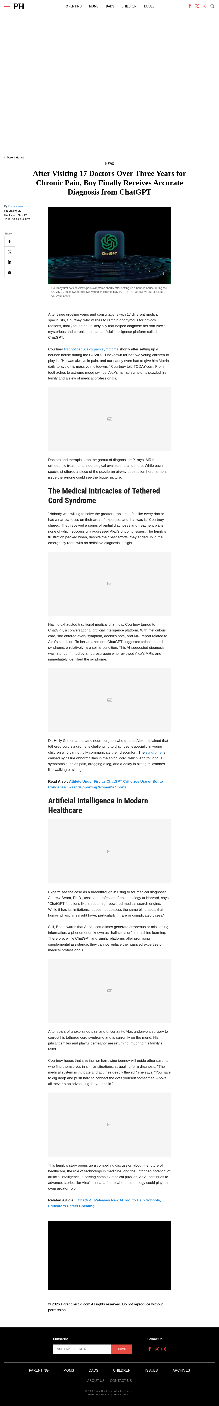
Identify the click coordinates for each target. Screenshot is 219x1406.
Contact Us (121, 1381)
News (109, 164)
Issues (149, 6)
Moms (94, 6)
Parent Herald (15, 157)
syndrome (154, 752)
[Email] (9, 272)
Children (129, 6)
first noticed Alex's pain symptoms (91, 349)
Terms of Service (97, 1394)
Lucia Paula (16, 206)
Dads (110, 6)
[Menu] (7, 6)
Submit (122, 1349)
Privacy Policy (123, 1394)
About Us (96, 1381)
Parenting (73, 6)
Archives (181, 1370)
